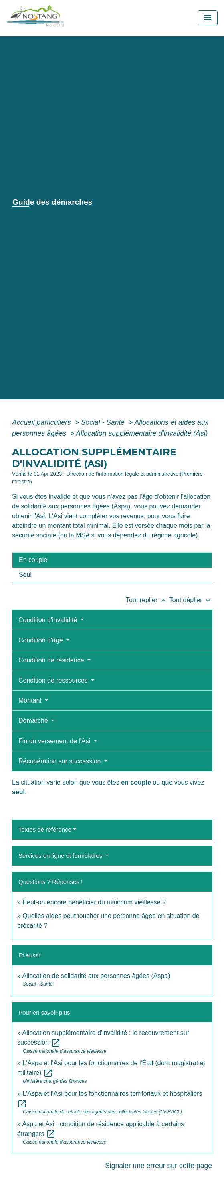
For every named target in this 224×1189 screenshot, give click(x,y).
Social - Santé (104, 422)
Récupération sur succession (60, 761)
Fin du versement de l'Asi (55, 741)
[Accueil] (53, 18)
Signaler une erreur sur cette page (158, 1166)
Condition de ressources (53, 680)
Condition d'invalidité (48, 620)
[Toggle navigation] (208, 17)
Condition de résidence (52, 660)
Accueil (26, 216)
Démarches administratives (153, 216)
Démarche (34, 720)
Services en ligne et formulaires (61, 855)
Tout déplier (190, 600)
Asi (40, 515)
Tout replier (147, 600)
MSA (82, 535)
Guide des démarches (50, 227)
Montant (30, 700)
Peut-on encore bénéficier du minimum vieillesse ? (94, 902)
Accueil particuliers (42, 422)
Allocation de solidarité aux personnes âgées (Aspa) (96, 975)
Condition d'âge (41, 640)
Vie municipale (73, 216)
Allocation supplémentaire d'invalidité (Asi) (142, 433)
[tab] (112, 560)
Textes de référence (44, 829)
